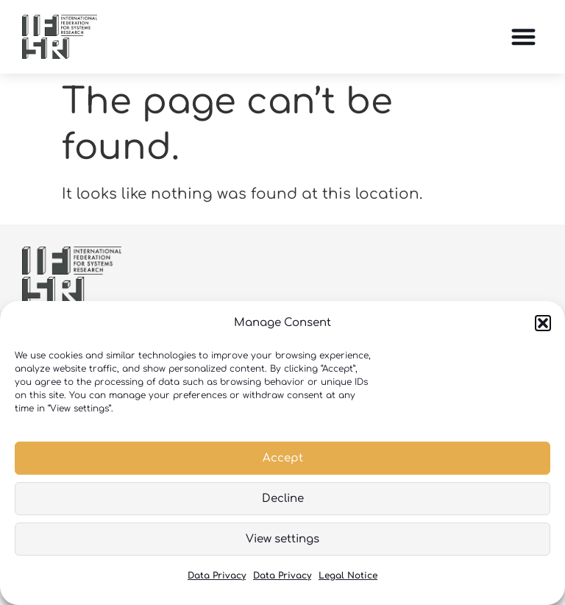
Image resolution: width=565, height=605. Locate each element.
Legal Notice (348, 575)
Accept (283, 458)
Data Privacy (217, 575)
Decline (283, 498)
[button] (543, 323)
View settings (282, 539)
